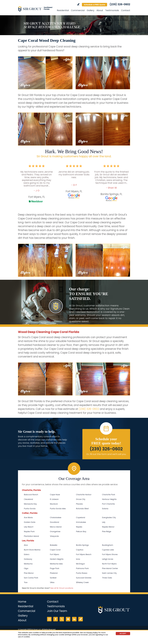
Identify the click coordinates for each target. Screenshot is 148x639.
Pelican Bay (81, 531)
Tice (25, 582)
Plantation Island (31, 536)
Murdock (54, 504)
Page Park (54, 568)
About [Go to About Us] (99, 10)
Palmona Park (82, 568)
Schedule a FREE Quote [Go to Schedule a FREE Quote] (94, 4)
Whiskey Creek (82, 582)
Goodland (54, 522)
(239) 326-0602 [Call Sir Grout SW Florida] (120, 4)
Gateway (28, 559)
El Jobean (54, 499)
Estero (26, 554)
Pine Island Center (110, 568)
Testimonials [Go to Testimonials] (112, 10)
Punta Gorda (30, 508)
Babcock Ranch (31, 494)
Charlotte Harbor (83, 494)
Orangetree (55, 531)
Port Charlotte (108, 504)
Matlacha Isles (56, 563)
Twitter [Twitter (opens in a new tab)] (62, 619)
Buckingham (107, 545)
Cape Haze (55, 494)
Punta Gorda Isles (58, 508)
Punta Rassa (81, 573)
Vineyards (54, 536)
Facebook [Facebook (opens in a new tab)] (55, 619)
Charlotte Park (108, 494)
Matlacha (28, 563)
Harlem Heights (56, 559)
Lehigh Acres (107, 559)
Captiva (79, 549)
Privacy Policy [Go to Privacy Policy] (92, 632)
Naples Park (29, 531)
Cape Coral (55, 549)
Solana (105, 508)
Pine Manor (29, 573)
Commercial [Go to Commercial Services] (78, 10)
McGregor (80, 563)
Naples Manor (108, 527)
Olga (26, 568)
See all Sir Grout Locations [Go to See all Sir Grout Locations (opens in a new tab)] (61, 588)
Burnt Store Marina (32, 549)
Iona (78, 559)
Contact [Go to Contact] (125, 10)
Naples (79, 527)
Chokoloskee (55, 517)
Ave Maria (28, 517)
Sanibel (53, 577)
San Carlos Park (31, 577)
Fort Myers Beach (83, 554)
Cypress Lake (108, 549)
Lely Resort (28, 527)
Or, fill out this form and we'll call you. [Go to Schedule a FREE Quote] (106, 454)
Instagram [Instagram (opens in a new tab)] (49, 619)
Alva (26, 545)
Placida (79, 504)
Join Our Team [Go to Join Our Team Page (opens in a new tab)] (57, 611)
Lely (103, 522)
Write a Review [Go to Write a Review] (78, 4)
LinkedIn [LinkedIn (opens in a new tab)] (74, 619)
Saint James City (109, 573)
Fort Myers (54, 554)
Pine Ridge (106, 531)
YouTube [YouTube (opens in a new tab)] (68, 619)
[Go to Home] (36, 9)
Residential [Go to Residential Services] (63, 10)
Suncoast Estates (83, 577)
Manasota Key (30, 504)
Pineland (54, 573)
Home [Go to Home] (22, 602)
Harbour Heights (109, 499)
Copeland (80, 517)
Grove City (80, 499)
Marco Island (56, 527)
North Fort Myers (109, 563)
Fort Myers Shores (110, 554)
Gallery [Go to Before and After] (90, 10)
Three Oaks (107, 577)
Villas (52, 582)
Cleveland (28, 499)
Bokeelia (53, 545)
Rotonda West (82, 508)
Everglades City (109, 517)
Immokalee (81, 522)
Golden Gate (29, 522)
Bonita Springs (82, 545)
